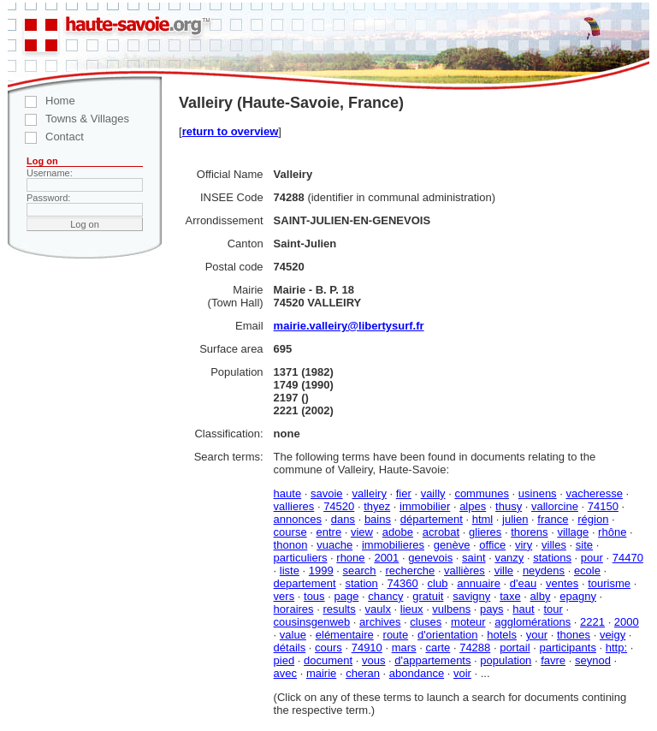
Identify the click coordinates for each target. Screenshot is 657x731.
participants (567, 647)
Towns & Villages (68, 118)
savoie (327, 493)
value (293, 634)
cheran (363, 673)
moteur (468, 621)
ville (503, 570)
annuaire (478, 583)
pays (491, 609)
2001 (386, 557)
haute (288, 493)
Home (41, 100)
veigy (612, 634)
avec (285, 673)
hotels (502, 634)
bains (377, 519)
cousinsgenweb (312, 621)
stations (552, 557)
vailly (433, 493)
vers (284, 596)
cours (328, 647)
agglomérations (532, 621)
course (290, 532)
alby (540, 596)
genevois (430, 557)
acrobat (441, 532)
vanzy (509, 557)
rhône (612, 532)
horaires (294, 609)
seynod (593, 660)
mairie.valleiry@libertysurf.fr (349, 325)
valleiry (369, 493)
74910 (367, 647)
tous (314, 596)
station (361, 583)
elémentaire (345, 634)
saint (473, 557)
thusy (508, 506)
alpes (472, 506)
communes (481, 493)
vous (373, 660)
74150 (603, 506)
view (362, 532)
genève (452, 544)
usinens (537, 493)
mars (404, 647)
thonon (291, 544)
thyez (377, 506)
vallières (464, 570)
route (396, 634)
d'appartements (432, 660)
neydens (544, 570)
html (483, 519)
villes (554, 544)
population (505, 660)
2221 (592, 621)
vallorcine (554, 506)
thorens (529, 532)
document (328, 660)
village (573, 532)
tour (552, 609)
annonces (298, 519)
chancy (385, 596)
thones (573, 634)
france (552, 519)
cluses (425, 621)
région (592, 519)
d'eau (523, 583)
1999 (321, 570)
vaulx (378, 609)
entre (328, 532)
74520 (338, 506)
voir (462, 673)
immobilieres (393, 544)
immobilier (425, 506)
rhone (350, 557)
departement (305, 583)
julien (515, 519)
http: (616, 647)
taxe (510, 596)
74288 (474, 647)
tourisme (609, 583)
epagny (577, 596)
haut (523, 609)
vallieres (294, 506)
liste (289, 570)
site (584, 544)
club (438, 583)
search (359, 570)
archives (379, 621)
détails (290, 647)
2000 (626, 621)
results (339, 609)
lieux (411, 609)
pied (284, 660)
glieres (485, 532)
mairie (321, 673)
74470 (628, 557)
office (492, 544)
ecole (587, 570)
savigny (471, 596)
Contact (46, 136)
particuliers (301, 557)
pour (592, 557)
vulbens (451, 609)
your (537, 634)
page (346, 596)
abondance (416, 673)
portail (515, 647)
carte (437, 647)
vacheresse (593, 493)
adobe (397, 532)
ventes (562, 583)
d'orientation (447, 634)
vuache (334, 544)
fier (403, 493)
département (431, 519)
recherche (410, 570)
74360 (403, 583)
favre (553, 660)
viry (523, 544)
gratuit (427, 596)
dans (343, 519)
